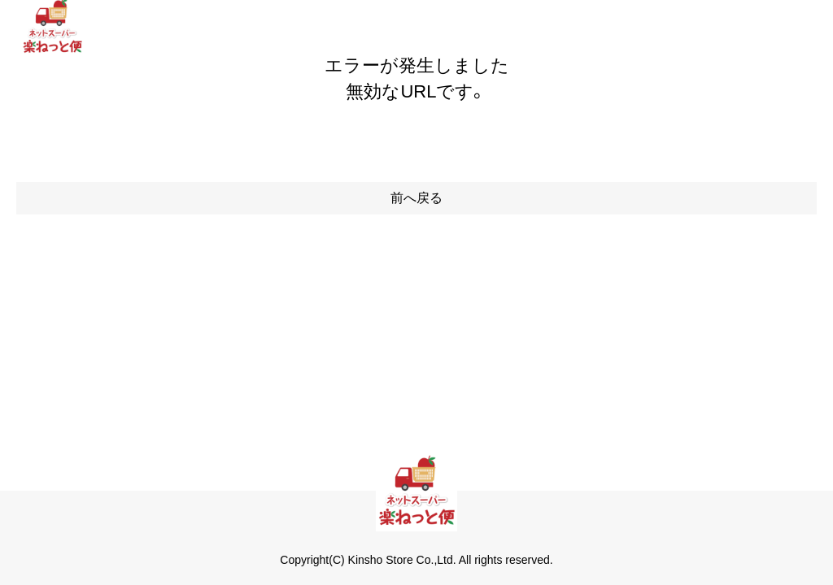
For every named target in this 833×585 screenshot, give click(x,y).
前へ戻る (416, 198)
